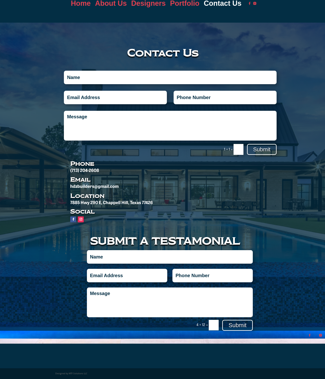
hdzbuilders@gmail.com (94, 186)
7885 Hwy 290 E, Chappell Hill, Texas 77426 (111, 203)
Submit (261, 149)
